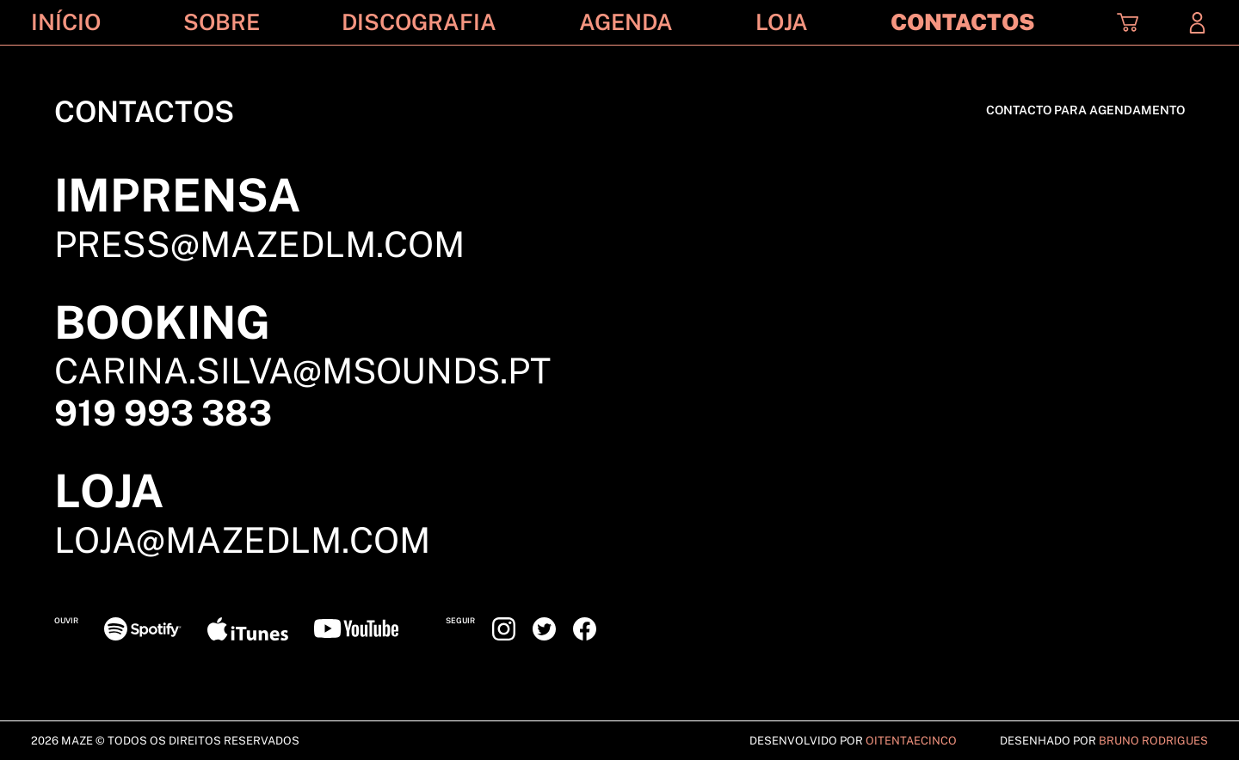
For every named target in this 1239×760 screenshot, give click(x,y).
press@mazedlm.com (259, 244)
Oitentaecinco (911, 740)
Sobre (221, 22)
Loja (781, 22)
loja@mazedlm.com (242, 540)
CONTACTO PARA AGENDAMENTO (1085, 110)
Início (66, 22)
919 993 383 (163, 412)
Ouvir (66, 620)
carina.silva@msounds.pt (302, 370)
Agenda (626, 22)
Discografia (419, 22)
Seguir (460, 620)
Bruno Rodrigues (1153, 740)
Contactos (963, 22)
